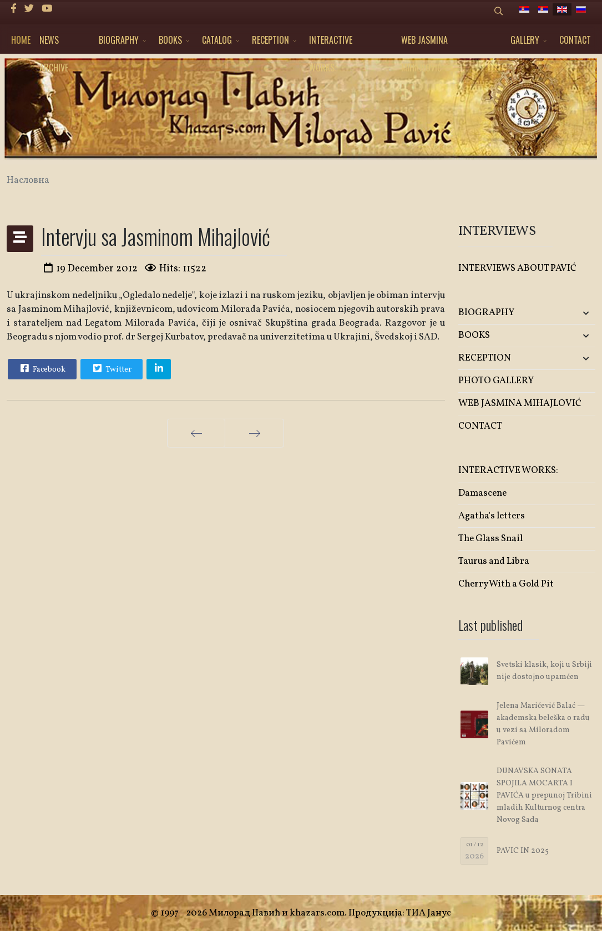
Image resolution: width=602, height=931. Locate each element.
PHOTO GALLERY (496, 380)
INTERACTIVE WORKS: (330, 43)
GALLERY (524, 40)
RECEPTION (270, 40)
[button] (572, 313)
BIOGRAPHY (119, 40)
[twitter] (29, 9)
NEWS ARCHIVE (53, 43)
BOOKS (170, 40)
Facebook (41, 368)
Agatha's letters (491, 516)
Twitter (110, 368)
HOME (21, 40)
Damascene (482, 493)
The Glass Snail (490, 538)
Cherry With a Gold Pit (506, 584)
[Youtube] (47, 9)
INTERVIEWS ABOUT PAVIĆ (517, 268)
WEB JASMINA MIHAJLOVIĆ (424, 43)
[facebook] (14, 9)
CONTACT (575, 40)
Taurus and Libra (493, 561)
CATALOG (217, 40)
